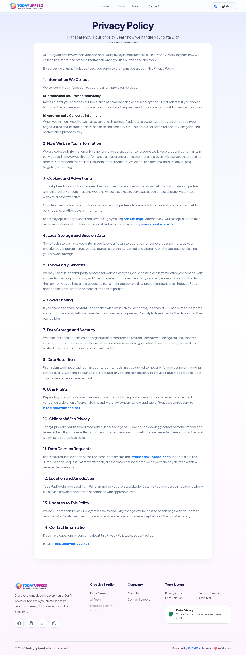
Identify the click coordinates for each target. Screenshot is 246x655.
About (136, 6)
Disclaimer (204, 598)
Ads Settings (134, 219)
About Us (133, 593)
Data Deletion (174, 598)
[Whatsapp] (54, 623)
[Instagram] (31, 623)
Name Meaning (99, 593)
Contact (153, 6)
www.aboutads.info (157, 224)
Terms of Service (208, 593)
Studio (120, 6)
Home (104, 6)
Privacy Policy (174, 593)
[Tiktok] (42, 623)
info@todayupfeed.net (61, 408)
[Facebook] (19, 623)
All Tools (95, 599)
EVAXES (193, 648)
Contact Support (139, 599)
